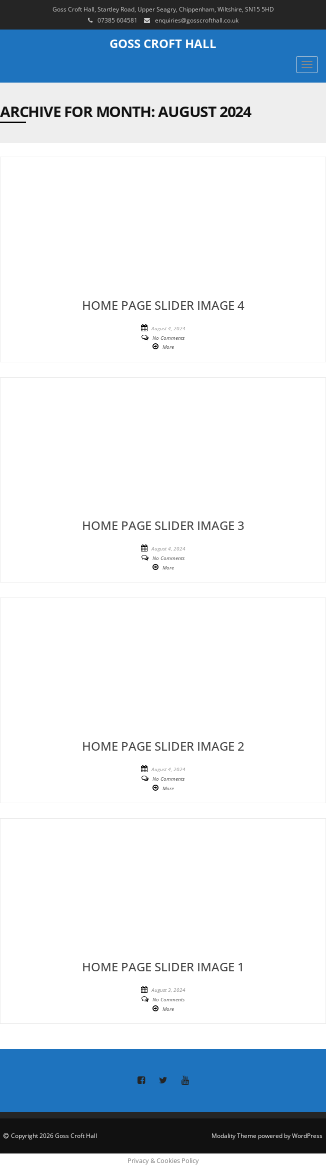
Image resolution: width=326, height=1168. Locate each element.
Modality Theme (234, 1135)
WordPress (307, 1135)
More (168, 346)
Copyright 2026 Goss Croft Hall (54, 1135)
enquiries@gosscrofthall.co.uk (196, 20)
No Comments (168, 337)
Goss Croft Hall (163, 43)
